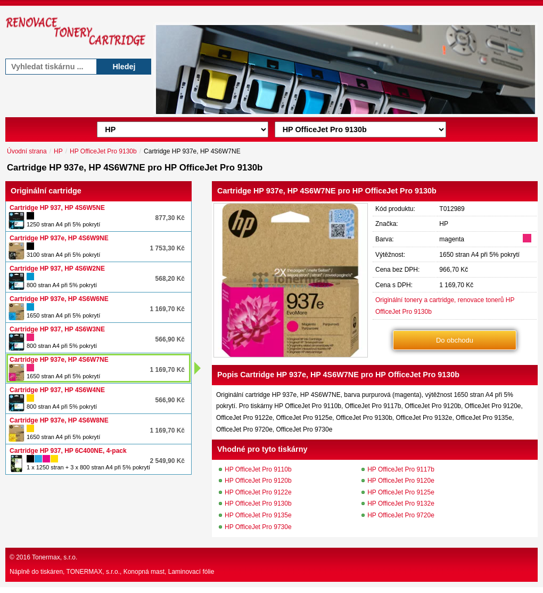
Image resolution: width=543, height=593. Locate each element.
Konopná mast (144, 571)
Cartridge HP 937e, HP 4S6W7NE (59, 359)
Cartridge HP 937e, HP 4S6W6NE (59, 299)
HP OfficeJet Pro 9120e (400, 480)
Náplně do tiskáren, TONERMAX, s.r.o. (65, 571)
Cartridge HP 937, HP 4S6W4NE (57, 390)
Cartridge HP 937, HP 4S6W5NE (57, 208)
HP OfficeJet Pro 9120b (258, 480)
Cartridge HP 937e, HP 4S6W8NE (59, 420)
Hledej (123, 66)
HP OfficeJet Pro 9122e (258, 492)
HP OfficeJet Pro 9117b (400, 469)
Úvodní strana (27, 151)
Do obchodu (454, 340)
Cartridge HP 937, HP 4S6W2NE (57, 268)
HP (58, 151)
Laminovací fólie (191, 571)
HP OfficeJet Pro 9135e (258, 515)
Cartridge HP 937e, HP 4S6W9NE (59, 238)
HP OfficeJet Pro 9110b (258, 469)
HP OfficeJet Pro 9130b (103, 151)
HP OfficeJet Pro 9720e (400, 515)
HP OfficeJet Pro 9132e (400, 503)
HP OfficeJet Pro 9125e (400, 492)
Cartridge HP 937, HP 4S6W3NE (57, 329)
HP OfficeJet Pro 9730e (258, 527)
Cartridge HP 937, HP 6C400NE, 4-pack (68, 450)
